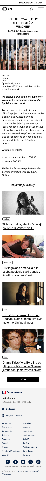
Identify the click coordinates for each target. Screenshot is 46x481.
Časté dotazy (28, 451)
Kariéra (26, 443)
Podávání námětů (30, 447)
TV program (7, 423)
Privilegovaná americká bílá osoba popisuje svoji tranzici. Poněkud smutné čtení (21, 271)
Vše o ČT (5, 455)
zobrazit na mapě (10, 89)
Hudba (6, 219)
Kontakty (27, 455)
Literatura (7, 262)
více (23, 379)
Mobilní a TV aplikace (11, 451)
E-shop (5, 447)
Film (5, 310)
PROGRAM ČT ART (31, 2)
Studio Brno (28, 431)
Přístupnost (6, 474)
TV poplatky (7, 431)
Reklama (26, 427)
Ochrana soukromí (32, 471)
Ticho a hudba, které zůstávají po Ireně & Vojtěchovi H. (22, 226)
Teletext (5, 435)
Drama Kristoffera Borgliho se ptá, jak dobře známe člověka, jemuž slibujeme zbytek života (22, 366)
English (19, 471)
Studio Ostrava (29, 435)
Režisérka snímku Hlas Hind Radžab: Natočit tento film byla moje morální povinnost (22, 318)
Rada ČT (26, 439)
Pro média (27, 423)
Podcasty (6, 439)
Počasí (4, 443)
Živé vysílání (7, 427)
